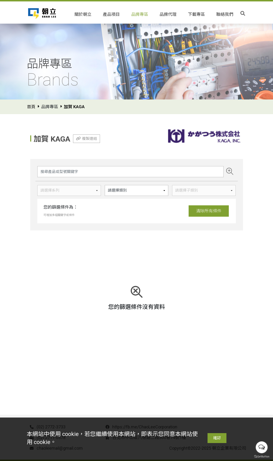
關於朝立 (82, 14)
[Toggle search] (243, 13)
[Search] (130, 171)
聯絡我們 (224, 14)
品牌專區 (139, 14)
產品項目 (111, 14)
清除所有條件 (208, 210)
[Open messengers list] (262, 447)
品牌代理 (168, 14)
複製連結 (89, 138)
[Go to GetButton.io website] (261, 456)
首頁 (31, 106)
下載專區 (196, 14)
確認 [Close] (217, 438)
